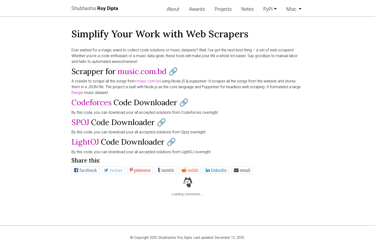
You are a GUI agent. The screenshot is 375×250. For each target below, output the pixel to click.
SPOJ (80, 122)
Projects (223, 9)
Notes (247, 9)
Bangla (77, 92)
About (173, 9)
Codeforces (92, 102)
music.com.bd (142, 71)
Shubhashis (95, 8)
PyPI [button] (268, 9)
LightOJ (85, 142)
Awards (197, 9)
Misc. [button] (292, 9)
